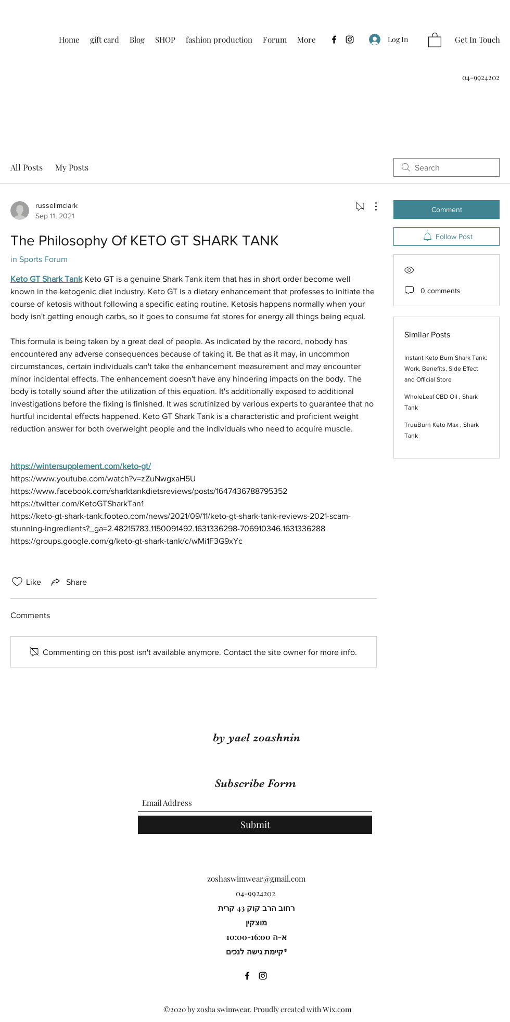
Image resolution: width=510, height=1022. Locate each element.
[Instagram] (350, 39)
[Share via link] (68, 581)
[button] (434, 39)
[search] (446, 167)
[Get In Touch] (477, 39)
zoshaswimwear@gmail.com (256, 878)
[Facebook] (334, 39)
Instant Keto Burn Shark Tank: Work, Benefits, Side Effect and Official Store (445, 368)
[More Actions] (370, 206)
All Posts (26, 167)
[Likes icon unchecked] (17, 581)
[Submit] (255, 825)
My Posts (71, 167)
